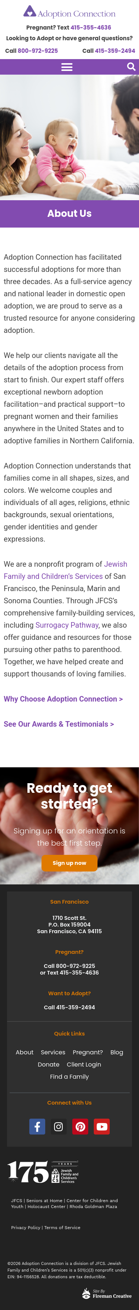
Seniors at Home (44, 1200)
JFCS (16, 1200)
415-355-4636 (90, 27)
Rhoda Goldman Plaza (94, 1206)
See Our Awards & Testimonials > (59, 724)
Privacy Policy (25, 1227)
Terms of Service (62, 1227)
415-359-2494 (115, 51)
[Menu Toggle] (56, 67)
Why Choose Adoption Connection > (63, 699)
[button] (131, 67)
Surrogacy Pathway (67, 625)
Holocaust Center (46, 1206)
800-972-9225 (38, 51)
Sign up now (69, 863)
